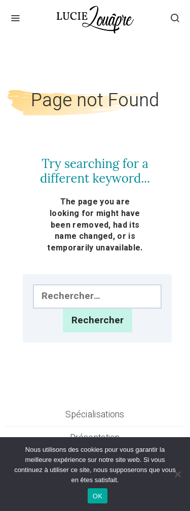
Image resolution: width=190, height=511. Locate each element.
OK (97, 496)
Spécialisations (95, 414)
